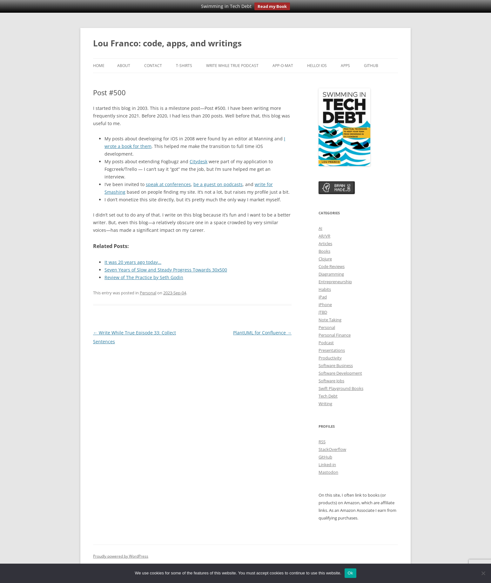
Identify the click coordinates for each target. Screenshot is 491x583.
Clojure (325, 259)
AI (320, 228)
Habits (325, 289)
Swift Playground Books (341, 388)
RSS (322, 442)
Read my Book (272, 6)
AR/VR (324, 236)
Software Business (336, 365)
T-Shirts (184, 65)
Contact (153, 65)
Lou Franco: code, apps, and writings (167, 43)
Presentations (332, 350)
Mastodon (328, 472)
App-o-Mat (282, 65)
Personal (148, 293)
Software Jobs (331, 381)
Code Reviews (332, 266)
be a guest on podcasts (218, 184)
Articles (325, 243)
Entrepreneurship (335, 282)
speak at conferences (168, 184)
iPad (323, 297)
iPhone (325, 304)
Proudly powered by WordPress (120, 556)
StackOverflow (332, 449)
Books (324, 251)
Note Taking (330, 320)
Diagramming (331, 274)
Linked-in (327, 464)
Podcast (326, 342)
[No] (483, 573)
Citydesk (198, 161)
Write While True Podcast (232, 65)
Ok (350, 573)
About (123, 65)
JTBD (323, 312)
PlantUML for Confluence (262, 333)
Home (98, 65)
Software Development (340, 373)
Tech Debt (328, 396)
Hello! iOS (317, 65)
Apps (345, 65)
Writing (325, 403)
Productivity (330, 358)
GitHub (371, 65)
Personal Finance (335, 335)
